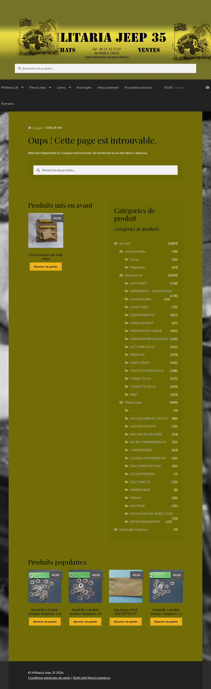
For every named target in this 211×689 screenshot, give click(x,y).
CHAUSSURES (140, 299)
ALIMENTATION (143, 426)
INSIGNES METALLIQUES (149, 339)
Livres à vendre (135, 251)
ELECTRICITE (140, 482)
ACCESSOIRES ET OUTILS (149, 418)
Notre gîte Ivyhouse (134, 529)
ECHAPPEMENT (142, 474)
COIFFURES (139, 307)
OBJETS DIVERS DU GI (147, 370)
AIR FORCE (138, 283)
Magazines (138, 267)
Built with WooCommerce (91, 678)
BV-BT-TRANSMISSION (148, 442)
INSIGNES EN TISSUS (146, 331)
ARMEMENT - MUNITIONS (151, 291)
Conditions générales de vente (49, 678)
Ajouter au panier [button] (46, 266)
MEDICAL (137, 354)
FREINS (135, 498)
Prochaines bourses (138, 87)
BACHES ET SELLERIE (146, 434)
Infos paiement (107, 87)
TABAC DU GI (140, 378)
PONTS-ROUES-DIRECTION (151, 513)
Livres (61, 87)
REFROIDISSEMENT (145, 521)
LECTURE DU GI (142, 347)
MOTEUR (137, 506)
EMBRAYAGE (140, 490)
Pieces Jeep (37, 87)
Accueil (37, 127)
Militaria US (133, 275)
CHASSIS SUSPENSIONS (148, 458)
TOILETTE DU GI (143, 386)
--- (132, 410)
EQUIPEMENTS (142, 315)
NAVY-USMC (140, 362)
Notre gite (84, 87)
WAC (134, 394)
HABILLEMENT (142, 323)
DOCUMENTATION (145, 466)
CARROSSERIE (141, 450)
